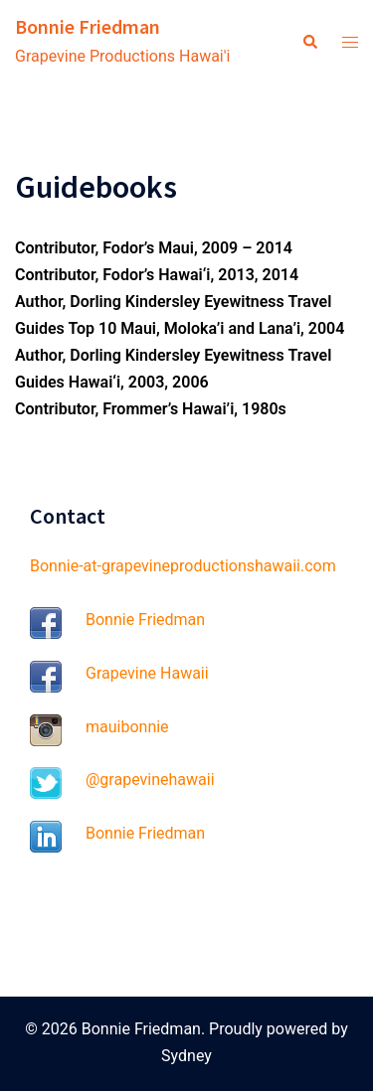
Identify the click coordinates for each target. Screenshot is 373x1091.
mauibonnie (127, 726)
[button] (309, 43)
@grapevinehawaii (150, 779)
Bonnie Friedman (87, 26)
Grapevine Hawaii (147, 673)
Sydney (186, 1055)
